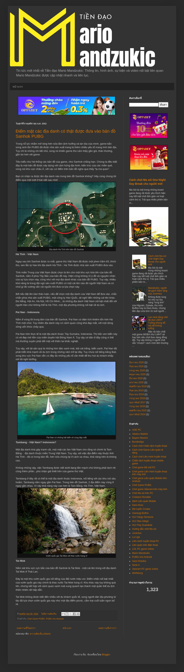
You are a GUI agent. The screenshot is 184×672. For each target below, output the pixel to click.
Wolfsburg (137, 573)
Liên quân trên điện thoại (145, 545)
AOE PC (136, 429)
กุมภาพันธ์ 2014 (137, 414)
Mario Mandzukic (141, 553)
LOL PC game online (143, 549)
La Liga (136, 537)
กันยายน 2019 (136, 390)
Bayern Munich (140, 438)
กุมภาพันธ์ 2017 (137, 402)
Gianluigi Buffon (140, 513)
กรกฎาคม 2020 (137, 370)
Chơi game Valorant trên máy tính (149, 489)
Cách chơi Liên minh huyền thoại (149, 456)
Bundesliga (138, 441)
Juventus (137, 533)
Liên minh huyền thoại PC (145, 541)
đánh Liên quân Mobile (144, 501)
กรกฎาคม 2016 (137, 406)
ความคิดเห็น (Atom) (40, 633)
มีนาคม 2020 (136, 378)
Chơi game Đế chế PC (143, 467)
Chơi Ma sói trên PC (142, 493)
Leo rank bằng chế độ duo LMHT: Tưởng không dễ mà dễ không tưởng (158, 323)
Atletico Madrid (140, 434)
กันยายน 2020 (136, 366)
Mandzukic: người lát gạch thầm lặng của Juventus (157, 291)
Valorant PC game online (145, 569)
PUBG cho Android (55, 619)
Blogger (106, 654)
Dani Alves (137, 505)
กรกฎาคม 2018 (137, 398)
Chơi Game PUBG (36, 619)
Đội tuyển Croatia (141, 509)
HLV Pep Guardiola (142, 525)
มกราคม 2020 (136, 382)
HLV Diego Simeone (142, 517)
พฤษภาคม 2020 (137, 374)
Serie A (136, 565)
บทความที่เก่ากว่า (107, 628)
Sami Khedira (139, 561)
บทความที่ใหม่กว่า (26, 628)
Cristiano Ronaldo (141, 497)
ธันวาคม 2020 (136, 362)
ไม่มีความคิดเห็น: (49, 614)
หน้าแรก (18, 86)
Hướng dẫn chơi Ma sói (144, 529)
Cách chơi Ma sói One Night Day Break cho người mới (157, 260)
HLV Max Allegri (140, 521)
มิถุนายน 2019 (136, 394)
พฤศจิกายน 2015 (138, 410)
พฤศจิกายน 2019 (138, 386)
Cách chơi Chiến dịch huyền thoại (149, 446)
